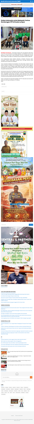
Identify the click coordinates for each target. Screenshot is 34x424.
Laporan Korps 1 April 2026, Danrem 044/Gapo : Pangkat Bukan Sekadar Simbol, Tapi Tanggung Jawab (19, 356)
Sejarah (25, 390)
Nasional (21, 389)
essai (14, 392)
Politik (19, 390)
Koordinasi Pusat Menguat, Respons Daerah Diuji (10, 296)
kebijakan (23, 392)
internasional (18, 392)
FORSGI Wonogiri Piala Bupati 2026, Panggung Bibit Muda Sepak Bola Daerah (15, 294)
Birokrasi (2, 387)
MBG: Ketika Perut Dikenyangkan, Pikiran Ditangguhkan (11, 341)
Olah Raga (28, 389)
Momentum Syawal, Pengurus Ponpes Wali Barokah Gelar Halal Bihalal (14, 297)
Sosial (2, 392)
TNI (8, 392)
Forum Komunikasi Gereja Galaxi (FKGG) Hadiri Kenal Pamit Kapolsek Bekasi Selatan (19, 352)
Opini (2, 390)
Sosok (6, 392)
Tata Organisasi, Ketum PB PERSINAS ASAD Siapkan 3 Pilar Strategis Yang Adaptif (16, 318)
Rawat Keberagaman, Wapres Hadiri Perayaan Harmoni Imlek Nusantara (19, 364)
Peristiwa (15, 390)
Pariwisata (6, 390)
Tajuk (11, 392)
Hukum (22, 387)
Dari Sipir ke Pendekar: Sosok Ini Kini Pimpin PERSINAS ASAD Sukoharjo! (14, 313)
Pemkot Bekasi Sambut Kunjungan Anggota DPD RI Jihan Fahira (13, 302)
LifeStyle (12, 389)
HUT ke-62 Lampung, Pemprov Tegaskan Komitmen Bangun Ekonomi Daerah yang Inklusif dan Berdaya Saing (19, 361)
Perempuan (11, 390)
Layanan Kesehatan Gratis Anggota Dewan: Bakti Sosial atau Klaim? (13, 339)
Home (2, 17)
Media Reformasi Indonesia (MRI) (13, 419)
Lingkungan (17, 389)
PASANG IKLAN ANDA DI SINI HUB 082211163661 (18, 128)
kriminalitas (3, 394)
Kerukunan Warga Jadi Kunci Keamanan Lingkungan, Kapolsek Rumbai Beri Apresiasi (16, 331)
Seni (28, 390)
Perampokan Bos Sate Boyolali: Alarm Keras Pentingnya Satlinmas (13, 346)
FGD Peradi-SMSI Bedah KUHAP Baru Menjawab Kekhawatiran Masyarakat (15, 344)
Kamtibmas (26, 387)
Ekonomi (18, 387)
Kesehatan (3, 389)
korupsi (27, 392)
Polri (22, 390)
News (25, 389)
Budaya (7, 387)
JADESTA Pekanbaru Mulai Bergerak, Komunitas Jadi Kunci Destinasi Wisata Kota (16, 326)
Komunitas (8, 389)
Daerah (10, 387)
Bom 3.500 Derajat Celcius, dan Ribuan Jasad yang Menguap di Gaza (13, 342)
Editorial (14, 387)
